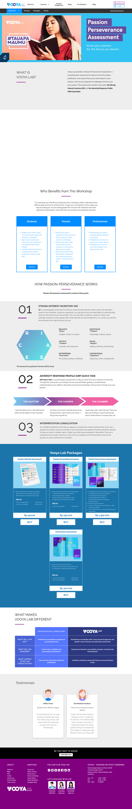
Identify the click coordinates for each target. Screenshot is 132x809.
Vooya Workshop (32, 780)
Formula (27, 11)
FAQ (8, 774)
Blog (94, 4)
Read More (32, 267)
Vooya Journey (32, 771)
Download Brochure (117, 11)
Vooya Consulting (32, 776)
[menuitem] (31, 5)
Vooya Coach (31, 774)
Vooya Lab (12, 11)
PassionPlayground (59, 4)
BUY (29, 522)
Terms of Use (11, 782)
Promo (46, 11)
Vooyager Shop (32, 782)
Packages (36, 11)
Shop (70, 4)
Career (9, 776)
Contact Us (10, 778)
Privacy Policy (11, 780)
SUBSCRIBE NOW (66, 754)
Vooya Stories (31, 778)
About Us (31, 4)
